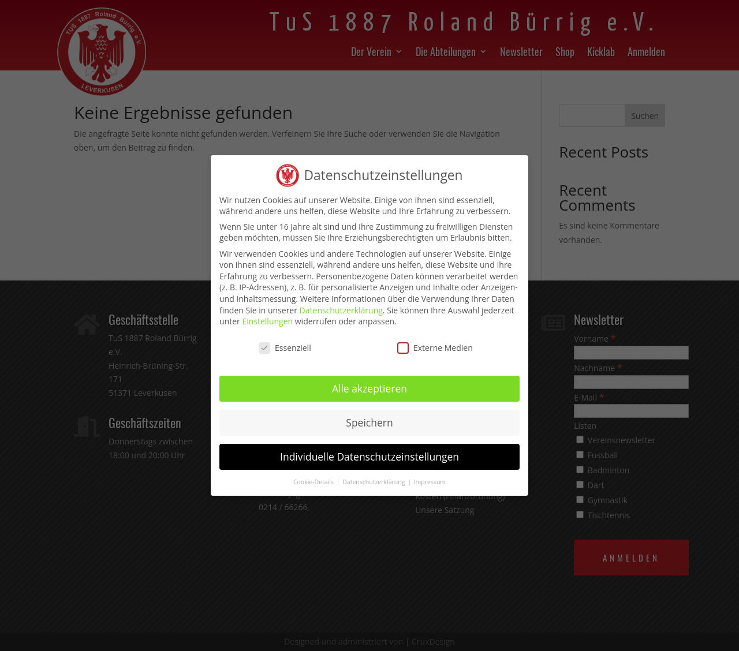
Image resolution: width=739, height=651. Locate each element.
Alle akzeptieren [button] (369, 380)
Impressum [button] (430, 473)
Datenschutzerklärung (341, 301)
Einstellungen (267, 313)
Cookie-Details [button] (314, 473)
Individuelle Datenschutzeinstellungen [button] (369, 448)
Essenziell (285, 339)
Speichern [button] (369, 414)
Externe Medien (435, 339)
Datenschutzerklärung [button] (374, 473)
